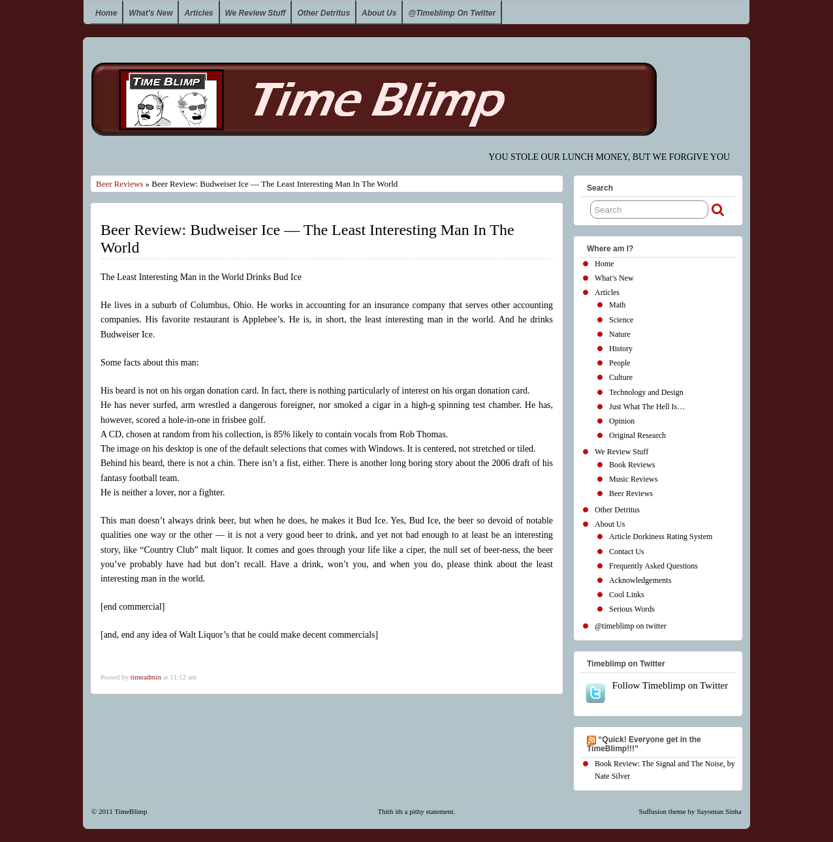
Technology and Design (646, 392)
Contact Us (626, 551)
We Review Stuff (255, 13)
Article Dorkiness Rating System (660, 536)
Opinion (622, 421)
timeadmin (146, 677)
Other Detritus (323, 13)
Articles (198, 13)
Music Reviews (633, 479)
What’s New (150, 13)
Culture (621, 377)
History (621, 348)
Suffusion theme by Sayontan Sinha (690, 811)
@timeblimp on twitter (451, 13)
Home (106, 13)
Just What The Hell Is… (647, 406)
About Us (379, 13)
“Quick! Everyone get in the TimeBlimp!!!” (644, 744)
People (620, 362)
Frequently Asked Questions (653, 565)
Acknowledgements (640, 580)
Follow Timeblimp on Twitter (656, 692)
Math (617, 304)
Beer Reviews (119, 184)
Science (621, 319)
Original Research (637, 435)
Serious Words (632, 609)
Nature (620, 334)
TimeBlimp (130, 811)
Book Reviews (632, 464)
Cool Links (626, 594)
